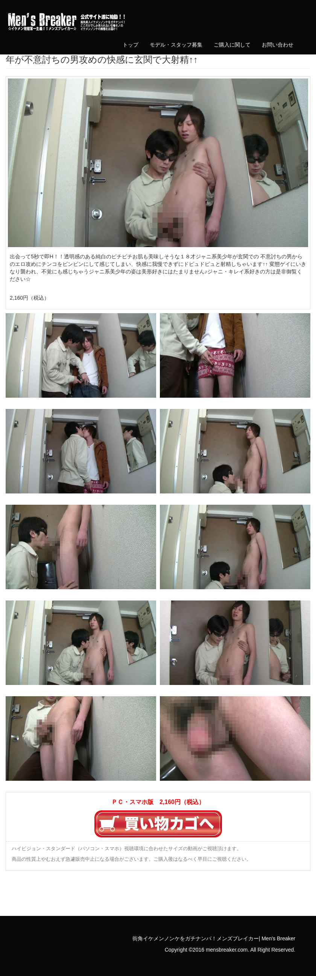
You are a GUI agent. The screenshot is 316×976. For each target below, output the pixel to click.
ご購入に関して (232, 45)
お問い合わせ (277, 45)
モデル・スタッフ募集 (176, 45)
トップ (130, 45)
